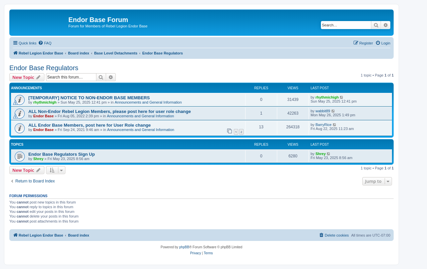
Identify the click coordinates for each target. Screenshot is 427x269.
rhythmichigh (45, 102)
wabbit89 (323, 111)
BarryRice (324, 125)
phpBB (184, 247)
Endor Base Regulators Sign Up (61, 154)
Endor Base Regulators (43, 68)
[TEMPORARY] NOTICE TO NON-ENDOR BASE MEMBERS (89, 97)
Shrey (38, 159)
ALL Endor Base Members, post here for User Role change (89, 125)
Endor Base (43, 116)
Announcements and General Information (148, 102)
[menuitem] (44, 43)
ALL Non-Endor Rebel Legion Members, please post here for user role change (109, 111)
